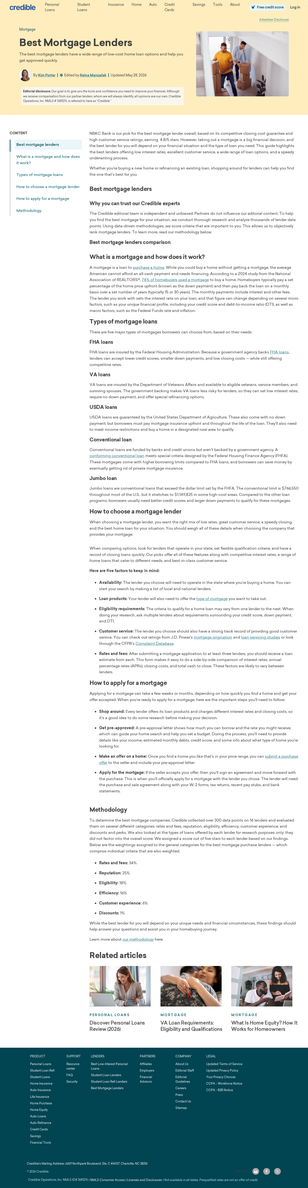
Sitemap (181, 1108)
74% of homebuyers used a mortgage (175, 279)
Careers (180, 1088)
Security (71, 1082)
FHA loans (279, 352)
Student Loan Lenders (106, 1075)
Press (179, 1095)
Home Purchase (41, 1103)
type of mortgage (212, 598)
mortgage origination (213, 637)
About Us (181, 1064)
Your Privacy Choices (221, 1077)
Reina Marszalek (93, 75)
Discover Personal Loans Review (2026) (117, 1026)
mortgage (27, 29)
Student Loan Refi (42, 1070)
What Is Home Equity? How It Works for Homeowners (264, 1026)
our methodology (138, 939)
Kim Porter (46, 75)
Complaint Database (154, 643)
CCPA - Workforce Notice (224, 1083)
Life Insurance (39, 1097)
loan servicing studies (260, 637)
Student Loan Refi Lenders (109, 1082)
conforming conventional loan (117, 455)
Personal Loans (110, 1014)
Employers (147, 1070)
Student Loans (40, 1077)
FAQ (69, 1075)
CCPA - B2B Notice (219, 1090)
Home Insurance (41, 1083)
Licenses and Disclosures (144, 1180)
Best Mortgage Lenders (107, 1088)
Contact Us (183, 1101)
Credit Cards (39, 1129)
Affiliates (146, 1064)
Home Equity (39, 1110)
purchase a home (148, 267)
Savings (35, 1136)
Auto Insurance (40, 1090)
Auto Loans (38, 1116)
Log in (295, 7)
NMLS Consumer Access (107, 1180)
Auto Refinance (40, 1123)
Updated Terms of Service (224, 1064)
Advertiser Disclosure (274, 20)
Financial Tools (40, 1143)
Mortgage (173, 1014)
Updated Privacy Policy (222, 1070)
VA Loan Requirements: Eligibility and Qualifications (191, 1026)
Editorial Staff (184, 1070)
